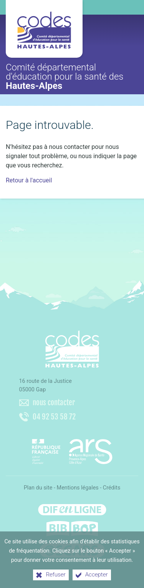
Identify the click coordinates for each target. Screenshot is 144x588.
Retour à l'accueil (29, 180)
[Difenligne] (72, 507)
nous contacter (54, 402)
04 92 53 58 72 (54, 416)
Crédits (112, 487)
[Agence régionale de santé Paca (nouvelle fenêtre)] (72, 448)
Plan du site (38, 487)
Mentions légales (78, 487)
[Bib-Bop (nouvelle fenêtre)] (72, 528)
